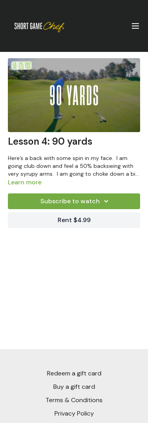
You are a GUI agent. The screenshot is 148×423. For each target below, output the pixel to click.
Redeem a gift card (74, 373)
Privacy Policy (74, 413)
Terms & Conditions (74, 400)
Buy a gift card (74, 387)
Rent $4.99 (74, 220)
